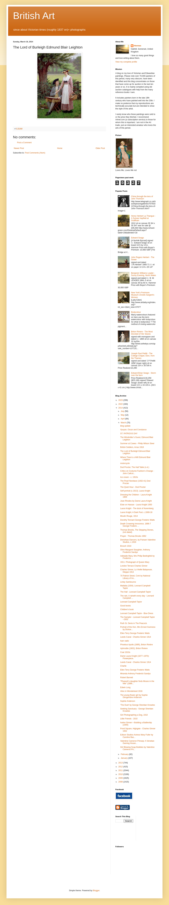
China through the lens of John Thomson (142, 197)
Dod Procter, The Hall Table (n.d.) (134, 467)
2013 (120, 763)
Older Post (100, 148)
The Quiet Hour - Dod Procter (133, 487)
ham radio (124, 641)
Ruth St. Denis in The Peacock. (133, 623)
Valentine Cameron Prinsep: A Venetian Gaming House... (137, 742)
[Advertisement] (153, 827)
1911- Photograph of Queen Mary (134, 562)
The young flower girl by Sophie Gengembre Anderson (134, 696)
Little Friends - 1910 (128, 719)
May (123, 415)
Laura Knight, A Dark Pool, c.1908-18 (136, 512)
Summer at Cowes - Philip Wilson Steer (137, 443)
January (124, 758)
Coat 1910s (125, 652)
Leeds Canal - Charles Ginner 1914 (135, 637)
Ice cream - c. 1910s (129, 477)
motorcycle (125, 463)
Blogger (96, 890)
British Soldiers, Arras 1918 (132, 447)
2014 (120, 408)
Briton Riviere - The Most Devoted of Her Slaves (142, 333)
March (124, 422)
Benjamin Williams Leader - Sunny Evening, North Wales (143, 274)
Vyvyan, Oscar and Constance (133, 429)
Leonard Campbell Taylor (131, 602)
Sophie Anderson (127, 701)
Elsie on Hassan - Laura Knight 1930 (136, 505)
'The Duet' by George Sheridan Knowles (137, 705)
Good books (125, 606)
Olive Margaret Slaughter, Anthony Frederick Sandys (135, 551)
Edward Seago (137, 238)
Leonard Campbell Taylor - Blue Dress (136, 613)
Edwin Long (125, 687)
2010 (120, 774)
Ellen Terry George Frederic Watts (135, 633)
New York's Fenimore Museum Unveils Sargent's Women (142, 294)
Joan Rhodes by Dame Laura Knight (136, 501)
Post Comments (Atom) (35, 153)
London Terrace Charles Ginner (133, 566)
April (123, 419)
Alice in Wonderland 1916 (131, 691)
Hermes (137, 46)
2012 (120, 767)
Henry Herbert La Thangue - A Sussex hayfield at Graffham (143, 218)
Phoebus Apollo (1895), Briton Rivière (136, 644)
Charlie (123, 666)
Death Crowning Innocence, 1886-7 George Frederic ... (135, 525)
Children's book (127, 609)
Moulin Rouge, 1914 (129, 516)
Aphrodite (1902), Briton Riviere (134, 648)
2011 (120, 770)
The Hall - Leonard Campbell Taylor (135, 592)
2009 (120, 778)
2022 (120, 404)
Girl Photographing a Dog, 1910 (134, 715)
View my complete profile (126, 62)
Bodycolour (136, 312)
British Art (34, 15)
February (125, 754)
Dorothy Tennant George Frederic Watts (137, 520)
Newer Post (19, 148)
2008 (120, 782)
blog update (125, 426)
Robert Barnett (126, 677)
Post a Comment (24, 142)
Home (59, 148)
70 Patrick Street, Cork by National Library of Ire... (135, 577)
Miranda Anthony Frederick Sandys (135, 673)
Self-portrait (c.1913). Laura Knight (135, 491)
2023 (120, 400)
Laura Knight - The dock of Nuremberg (137, 508)
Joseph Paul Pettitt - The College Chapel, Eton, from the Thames (143, 355)
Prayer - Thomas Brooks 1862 (133, 536)
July (123, 411)
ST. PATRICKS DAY (128, 433)
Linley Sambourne (128, 582)
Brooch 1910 (125, 546)
